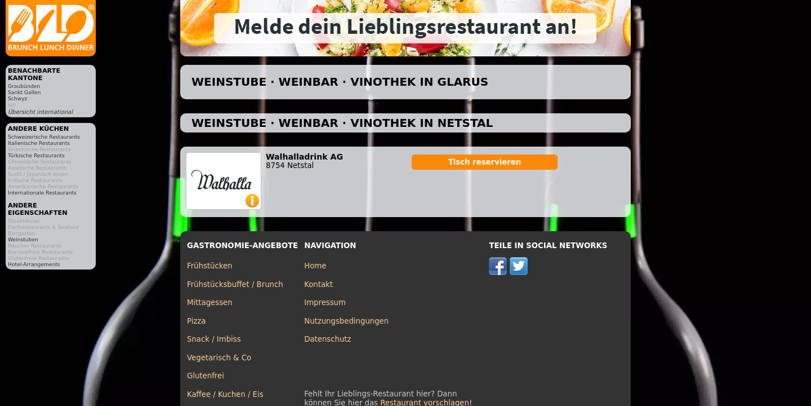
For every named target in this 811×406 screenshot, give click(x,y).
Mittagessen (210, 302)
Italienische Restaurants (39, 143)
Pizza (196, 321)
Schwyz (17, 98)
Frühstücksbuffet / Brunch (235, 284)
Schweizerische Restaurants (44, 137)
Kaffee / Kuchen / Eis (225, 394)
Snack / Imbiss (214, 339)
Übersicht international (40, 112)
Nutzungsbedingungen (346, 321)
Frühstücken (210, 266)
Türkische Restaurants (36, 155)
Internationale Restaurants (42, 192)
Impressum (325, 302)
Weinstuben (23, 239)
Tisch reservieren (485, 162)
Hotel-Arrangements (34, 264)
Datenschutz (327, 339)
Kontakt (318, 284)
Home (315, 266)
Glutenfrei (205, 376)
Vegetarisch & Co (219, 358)
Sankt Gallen (24, 92)
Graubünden (24, 86)
